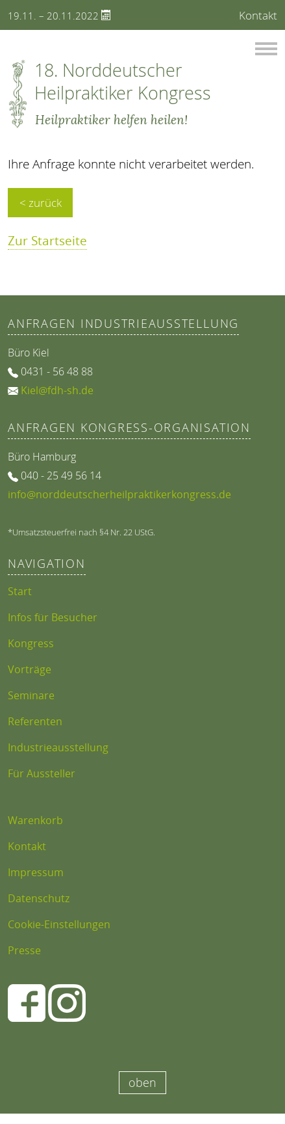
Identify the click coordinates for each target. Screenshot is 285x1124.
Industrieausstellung (58, 747)
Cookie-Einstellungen (59, 924)
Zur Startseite (47, 240)
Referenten (35, 721)
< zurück (40, 202)
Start (20, 591)
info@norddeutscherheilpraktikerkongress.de (119, 494)
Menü (266, 45)
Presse (24, 950)
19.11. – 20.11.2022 (59, 15)
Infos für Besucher (52, 617)
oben (142, 1082)
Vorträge (29, 669)
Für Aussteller (41, 773)
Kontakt (258, 15)
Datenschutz (38, 898)
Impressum (36, 872)
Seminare (31, 695)
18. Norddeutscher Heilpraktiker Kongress (122, 81)
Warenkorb (35, 820)
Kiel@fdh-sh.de (57, 390)
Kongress (31, 643)
